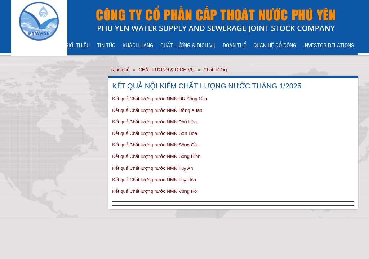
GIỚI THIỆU (77, 45)
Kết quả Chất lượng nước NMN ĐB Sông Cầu (159, 98)
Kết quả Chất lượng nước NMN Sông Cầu (155, 144)
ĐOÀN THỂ (234, 45)
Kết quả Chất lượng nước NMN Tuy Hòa (154, 179)
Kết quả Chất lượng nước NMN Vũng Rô (154, 191)
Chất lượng (215, 69)
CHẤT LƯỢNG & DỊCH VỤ (187, 45)
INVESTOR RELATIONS (328, 45)
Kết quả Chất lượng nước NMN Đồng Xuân (157, 110)
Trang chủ (119, 69)
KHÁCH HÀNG (138, 45)
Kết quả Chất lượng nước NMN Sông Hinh (156, 156)
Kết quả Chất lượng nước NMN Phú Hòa (154, 121)
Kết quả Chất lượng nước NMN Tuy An (152, 168)
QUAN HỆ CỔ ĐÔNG (274, 45)
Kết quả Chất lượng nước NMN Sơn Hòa (154, 133)
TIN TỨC (106, 45)
